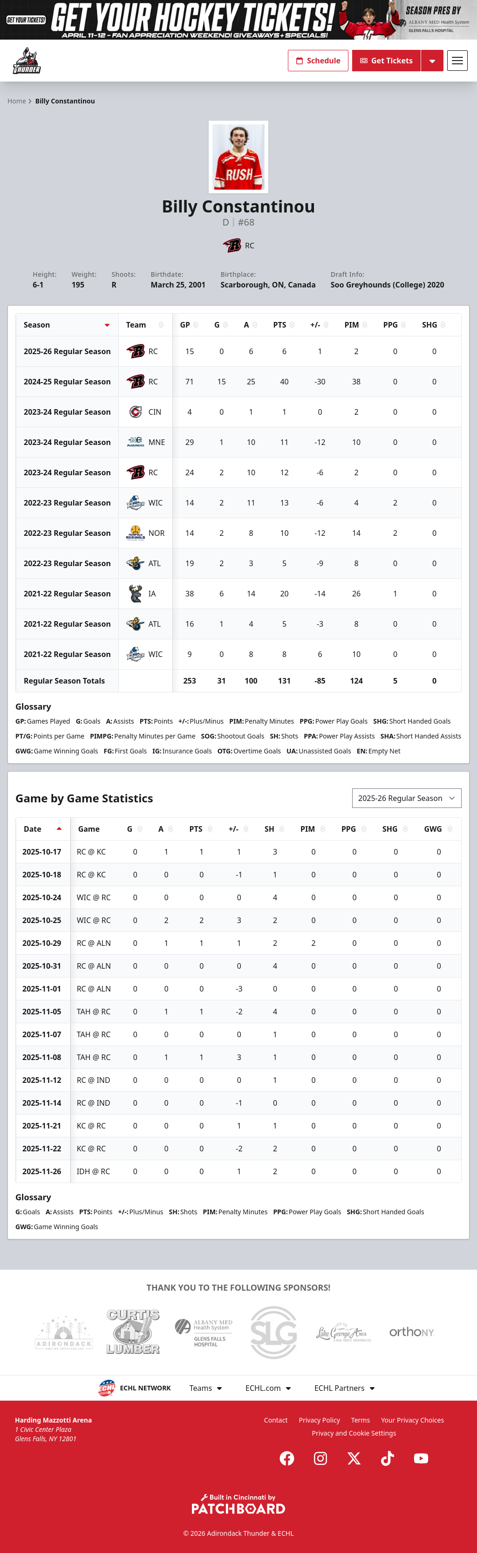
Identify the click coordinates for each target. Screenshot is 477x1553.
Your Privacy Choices (412, 1420)
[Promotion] (238, 20)
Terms (360, 1420)
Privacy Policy (319, 1420)
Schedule (318, 60)
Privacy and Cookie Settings (354, 1433)
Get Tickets (386, 60)
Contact (276, 1420)
